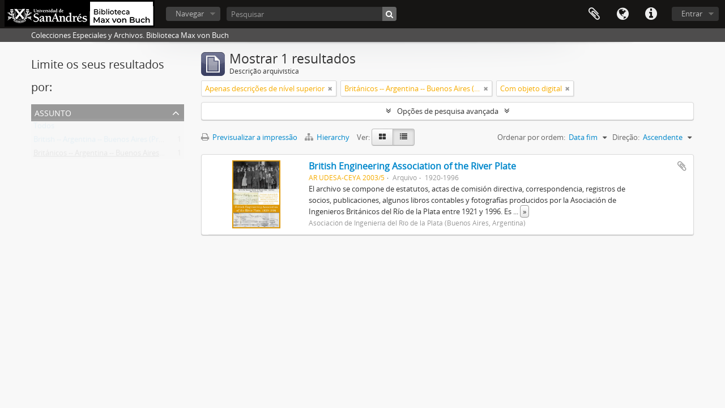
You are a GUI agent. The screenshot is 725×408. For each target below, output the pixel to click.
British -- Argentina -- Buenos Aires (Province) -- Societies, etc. (134, 142)
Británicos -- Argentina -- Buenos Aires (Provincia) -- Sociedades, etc (144, 155)
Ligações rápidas (651, 14)
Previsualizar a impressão (249, 137)
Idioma (622, 14)
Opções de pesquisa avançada (447, 111)
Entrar (691, 13)
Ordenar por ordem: (531, 137)
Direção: (625, 137)
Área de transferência (594, 14)
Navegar (190, 13)
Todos (43, 128)
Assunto (53, 112)
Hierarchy (328, 137)
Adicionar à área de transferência (682, 166)
